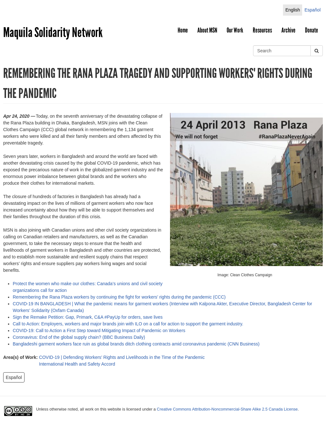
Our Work (235, 30)
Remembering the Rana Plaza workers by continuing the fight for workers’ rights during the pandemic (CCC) (119, 297)
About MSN (207, 30)
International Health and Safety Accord (77, 364)
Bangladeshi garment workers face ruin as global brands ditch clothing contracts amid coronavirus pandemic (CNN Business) (136, 343)
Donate (311, 30)
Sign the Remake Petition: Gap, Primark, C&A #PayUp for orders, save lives (89, 317)
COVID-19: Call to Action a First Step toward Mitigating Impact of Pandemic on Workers (99, 330)
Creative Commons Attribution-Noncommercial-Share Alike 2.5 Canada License (227, 409)
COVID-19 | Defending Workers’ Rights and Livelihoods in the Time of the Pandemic (122, 357)
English (292, 9)
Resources (262, 30)
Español (312, 9)
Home (183, 30)
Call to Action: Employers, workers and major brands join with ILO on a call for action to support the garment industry (127, 323)
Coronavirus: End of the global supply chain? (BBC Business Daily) (79, 337)
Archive (288, 30)
